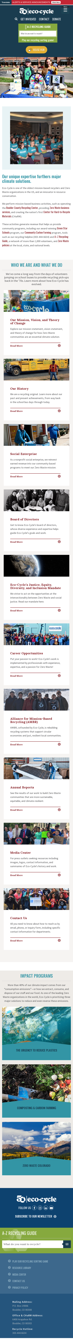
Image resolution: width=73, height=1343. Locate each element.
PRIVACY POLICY (20, 1287)
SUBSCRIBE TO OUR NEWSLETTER (33, 1216)
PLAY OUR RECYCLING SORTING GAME (30, 1261)
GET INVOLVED (28, 19)
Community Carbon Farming (38, 232)
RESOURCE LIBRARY (21, 1268)
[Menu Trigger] (65, 10)
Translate (6, 2)
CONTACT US (18, 1281)
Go (67, 1244)
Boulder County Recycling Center (22, 208)
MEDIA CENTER (19, 1274)
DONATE (56, 19)
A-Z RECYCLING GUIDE (19, 1233)
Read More (16, 345)
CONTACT (44, 19)
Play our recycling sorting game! (38, 40)
